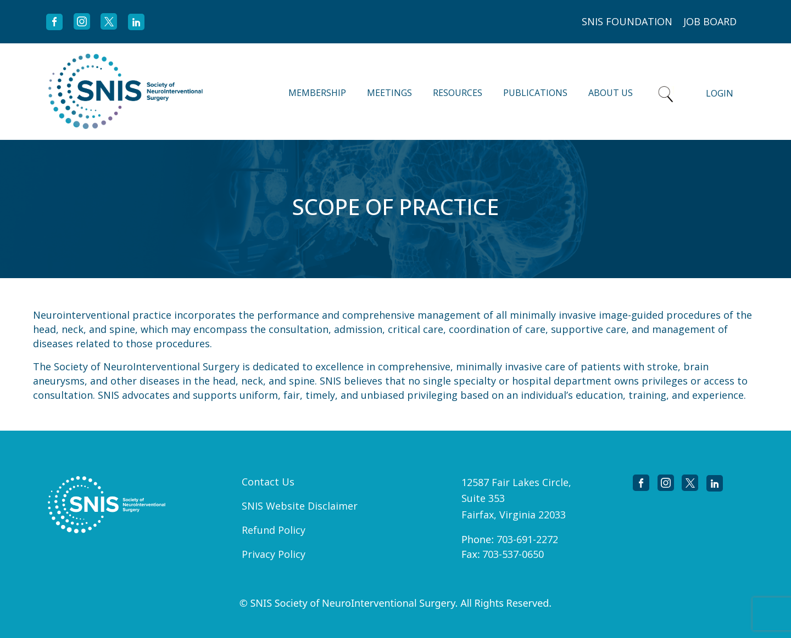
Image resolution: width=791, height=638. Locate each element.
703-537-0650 (513, 554)
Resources (457, 93)
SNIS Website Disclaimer (300, 505)
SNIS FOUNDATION (627, 21)
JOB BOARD (710, 21)
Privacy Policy (273, 554)
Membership (317, 93)
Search (665, 91)
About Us (610, 93)
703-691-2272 (527, 539)
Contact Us (268, 481)
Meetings (389, 93)
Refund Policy (273, 530)
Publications (535, 93)
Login (719, 93)
